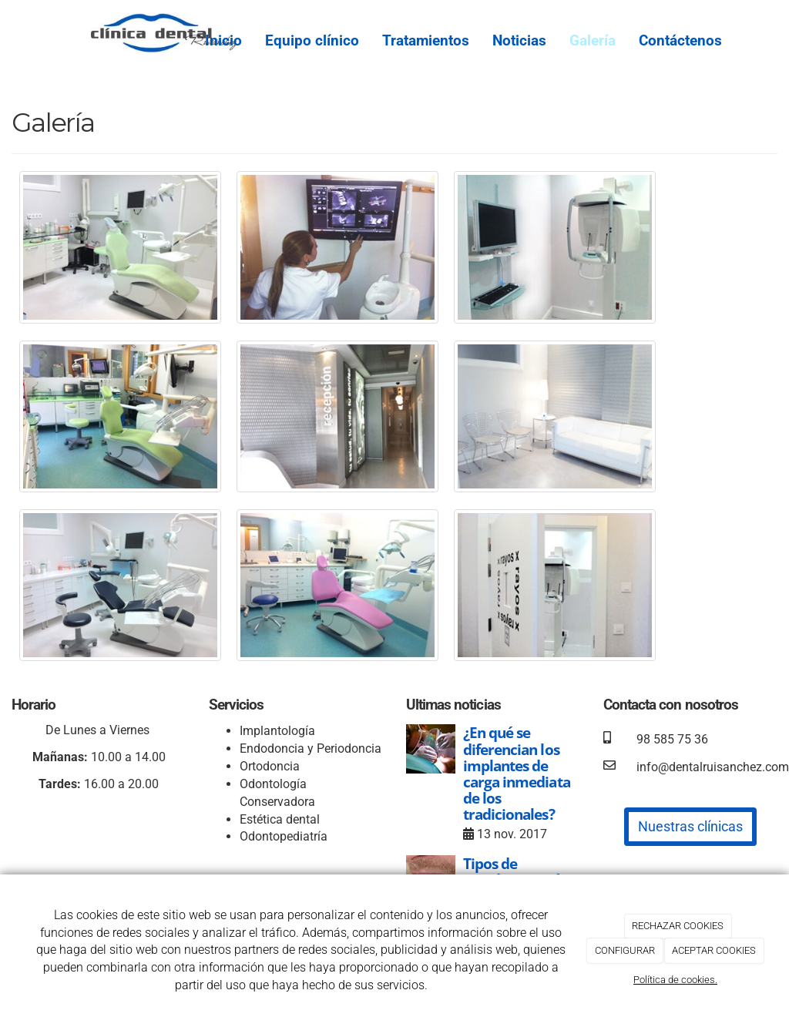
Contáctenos (680, 40)
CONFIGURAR (625, 950)
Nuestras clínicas (690, 826)
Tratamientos (425, 40)
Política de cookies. (675, 979)
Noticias (519, 40)
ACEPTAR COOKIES (714, 950)
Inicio (223, 40)
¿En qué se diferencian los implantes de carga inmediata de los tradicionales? (516, 773)
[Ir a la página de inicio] (82, 27)
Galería (592, 40)
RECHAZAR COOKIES (678, 925)
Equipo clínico (312, 40)
